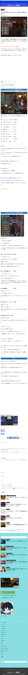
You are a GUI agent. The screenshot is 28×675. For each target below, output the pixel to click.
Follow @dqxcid (4, 616)
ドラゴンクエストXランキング (6, 588)
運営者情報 (10, 669)
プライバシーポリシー (21, 669)
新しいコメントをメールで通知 (6, 484)
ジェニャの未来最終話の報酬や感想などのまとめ (11, 530)
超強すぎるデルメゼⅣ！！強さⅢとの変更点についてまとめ (16, 541)
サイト (2, 480)
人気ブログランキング (4, 426)
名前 (2, 472)
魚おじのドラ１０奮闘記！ (14, 5)
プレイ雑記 (3, 442)
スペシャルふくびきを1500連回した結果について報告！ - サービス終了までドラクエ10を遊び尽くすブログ (14, 449)
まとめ (3, 86)
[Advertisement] (14, 69)
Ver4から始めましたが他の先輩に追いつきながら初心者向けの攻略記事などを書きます (14, 673)
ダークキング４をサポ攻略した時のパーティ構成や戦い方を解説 (13, 529)
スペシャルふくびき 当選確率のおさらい (8, 84)
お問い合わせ (6, 669)
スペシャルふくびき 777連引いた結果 (8, 85)
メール (2, 476)
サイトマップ (15, 669)
